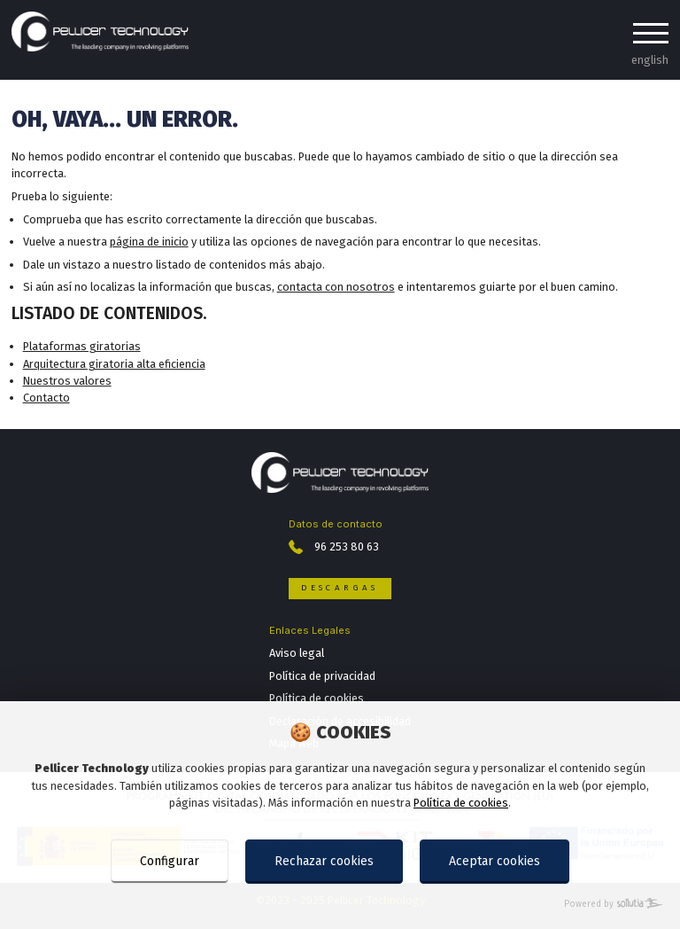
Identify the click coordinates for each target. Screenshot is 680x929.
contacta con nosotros (336, 286)
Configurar (169, 861)
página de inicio (149, 241)
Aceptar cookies (494, 861)
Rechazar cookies (324, 861)
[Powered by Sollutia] (340, 904)
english (649, 59)
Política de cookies (460, 802)
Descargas (340, 587)
